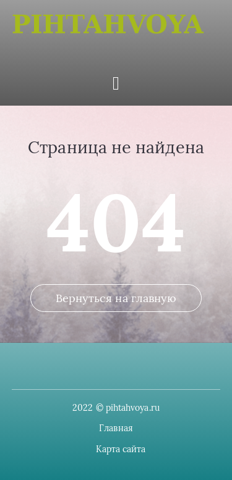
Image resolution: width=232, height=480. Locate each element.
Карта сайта (121, 449)
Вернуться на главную (116, 298)
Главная (116, 428)
